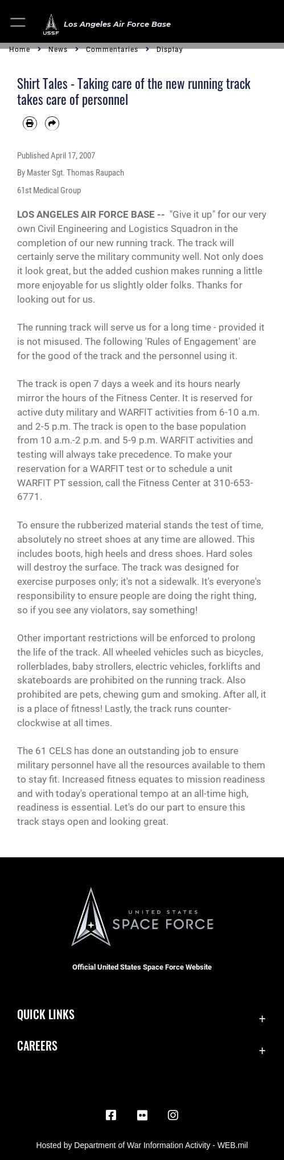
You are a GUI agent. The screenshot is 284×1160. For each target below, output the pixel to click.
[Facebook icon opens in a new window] (111, 1115)
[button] (18, 24)
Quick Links (46, 1014)
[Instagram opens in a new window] (173, 1115)
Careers (37, 1045)
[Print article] (30, 123)
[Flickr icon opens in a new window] (142, 1115)
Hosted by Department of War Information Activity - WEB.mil (142, 1145)
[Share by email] (52, 123)
